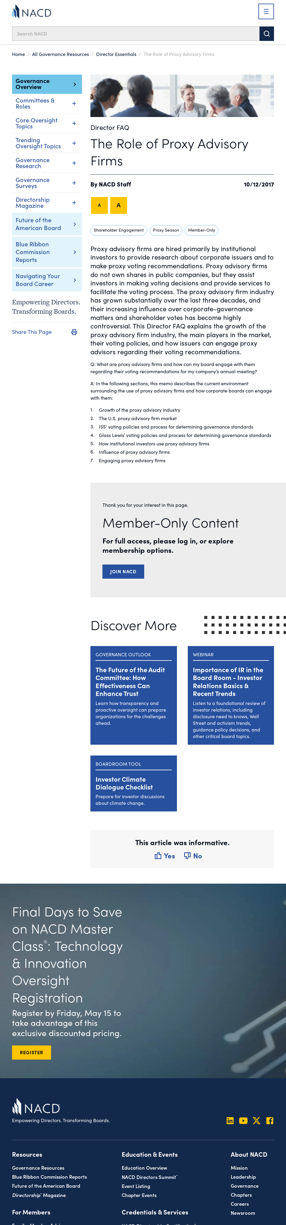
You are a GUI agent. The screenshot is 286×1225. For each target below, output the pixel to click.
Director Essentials (116, 54)
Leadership (243, 1176)
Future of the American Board (38, 223)
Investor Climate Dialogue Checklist (124, 782)
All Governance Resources (60, 54)
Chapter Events (139, 1194)
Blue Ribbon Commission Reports (33, 251)
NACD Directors (150, 1176)
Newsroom (243, 1212)
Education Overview (144, 1167)
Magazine (39, 1194)
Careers (240, 1203)
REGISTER (31, 1052)
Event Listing (136, 1185)
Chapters (241, 1194)
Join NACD (123, 571)
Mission (239, 1167)
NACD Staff (115, 184)
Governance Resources (38, 1167)
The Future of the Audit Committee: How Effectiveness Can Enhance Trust (130, 681)
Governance (245, 1185)
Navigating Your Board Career (38, 279)
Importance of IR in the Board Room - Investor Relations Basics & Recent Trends (228, 681)
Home (18, 54)
